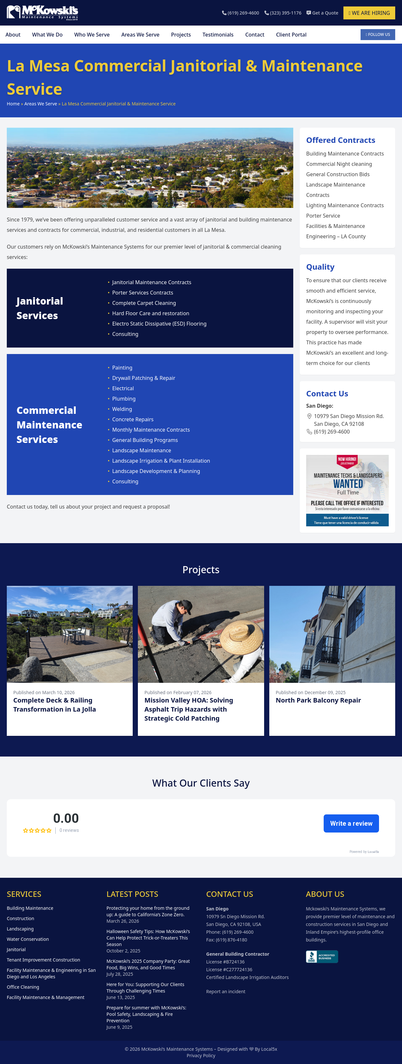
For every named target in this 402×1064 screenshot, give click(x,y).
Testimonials (218, 34)
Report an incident (225, 991)
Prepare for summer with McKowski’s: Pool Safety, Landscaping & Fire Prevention (146, 1014)
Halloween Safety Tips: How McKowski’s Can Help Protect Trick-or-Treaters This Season (148, 937)
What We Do (47, 34)
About (13, 34)
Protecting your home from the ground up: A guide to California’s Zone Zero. (147, 911)
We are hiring (369, 12)
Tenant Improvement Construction (43, 960)
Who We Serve (91, 34)
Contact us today (27, 506)
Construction (20, 918)
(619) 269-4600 (240, 13)
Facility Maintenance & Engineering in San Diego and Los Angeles (51, 973)
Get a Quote (322, 13)
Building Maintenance (30, 908)
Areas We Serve (140, 34)
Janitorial (16, 949)
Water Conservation (28, 939)
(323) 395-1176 (283, 13)
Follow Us (378, 34)
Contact (254, 34)
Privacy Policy (201, 1055)
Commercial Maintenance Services (50, 424)
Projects (181, 34)
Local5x (269, 1049)
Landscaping (20, 929)
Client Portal (291, 34)
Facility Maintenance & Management (45, 997)
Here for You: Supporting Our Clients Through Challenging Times (145, 987)
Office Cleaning (23, 987)
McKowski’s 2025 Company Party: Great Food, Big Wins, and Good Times (148, 964)
